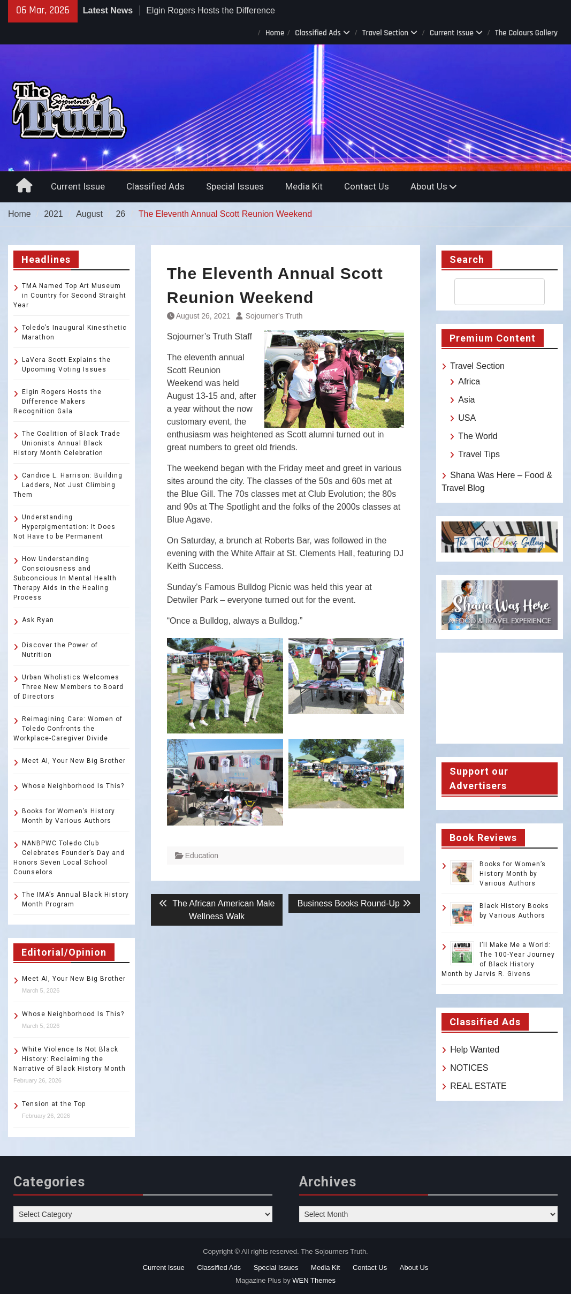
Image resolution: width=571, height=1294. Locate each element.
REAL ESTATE (478, 1086)
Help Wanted (474, 1049)
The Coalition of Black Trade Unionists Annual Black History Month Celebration (66, 443)
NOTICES (469, 1067)
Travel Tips (479, 454)
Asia (466, 399)
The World (478, 436)
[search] (490, 291)
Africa (469, 381)
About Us (428, 186)
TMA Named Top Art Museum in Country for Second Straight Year (69, 295)
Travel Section (385, 33)
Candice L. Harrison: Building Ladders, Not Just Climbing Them (68, 485)
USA (467, 417)
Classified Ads (318, 33)
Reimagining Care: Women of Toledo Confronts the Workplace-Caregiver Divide (68, 728)
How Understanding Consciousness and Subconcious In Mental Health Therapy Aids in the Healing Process (65, 578)
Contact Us (366, 186)
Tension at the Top (54, 1104)
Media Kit (304, 186)
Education (201, 855)
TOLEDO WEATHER (499, 698)
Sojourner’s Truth (274, 316)
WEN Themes (314, 1280)
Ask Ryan (38, 620)
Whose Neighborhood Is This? (73, 786)
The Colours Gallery (526, 33)
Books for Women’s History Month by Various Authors (512, 873)
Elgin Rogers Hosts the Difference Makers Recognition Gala (57, 401)
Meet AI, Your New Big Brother (74, 761)
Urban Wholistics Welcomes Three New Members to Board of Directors (68, 687)
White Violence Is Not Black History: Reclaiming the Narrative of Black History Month (69, 1059)
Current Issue (452, 33)
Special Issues (235, 186)
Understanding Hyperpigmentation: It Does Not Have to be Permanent (64, 526)
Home (274, 33)
